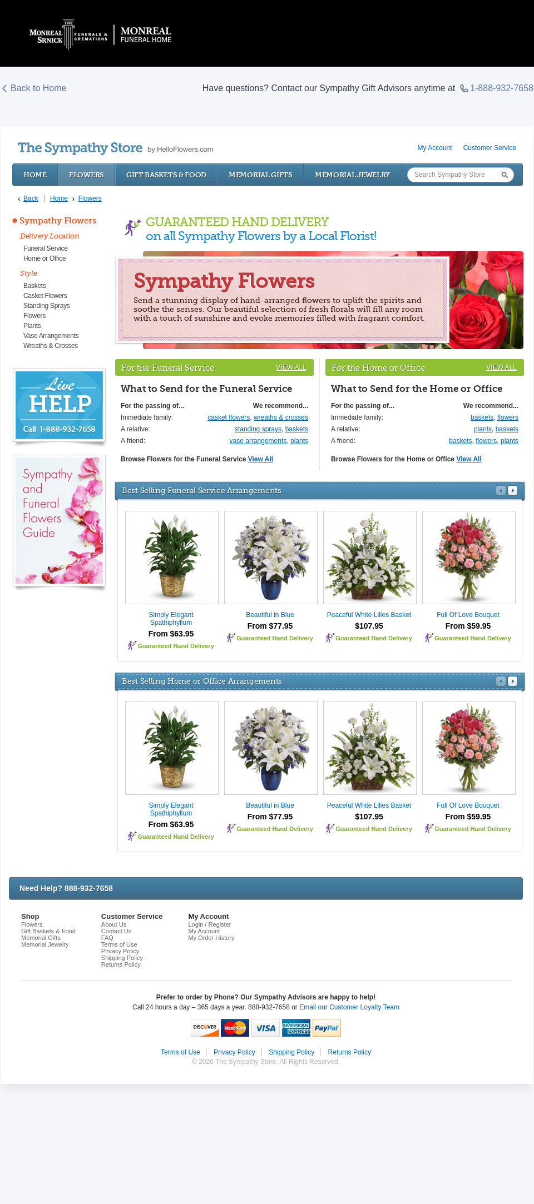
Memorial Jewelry (352, 175)
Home (35, 175)
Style (28, 273)
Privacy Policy (120, 951)
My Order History (211, 937)
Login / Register (209, 924)
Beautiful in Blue (270, 615)
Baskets (34, 286)
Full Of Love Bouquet (468, 615)
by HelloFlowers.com (115, 148)
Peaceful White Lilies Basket (369, 615)
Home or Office (44, 258)
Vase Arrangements (50, 336)
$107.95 (369, 625)
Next (512, 490)
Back (30, 198)
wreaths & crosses (281, 417)
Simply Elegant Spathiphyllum (171, 618)
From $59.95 (468, 625)
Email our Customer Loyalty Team (349, 1007)
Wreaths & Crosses (50, 346)
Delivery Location (50, 236)
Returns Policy (121, 964)
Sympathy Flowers (57, 221)
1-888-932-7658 (496, 88)
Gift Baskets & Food (166, 175)
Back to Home (33, 88)
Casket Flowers (45, 296)
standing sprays (258, 429)
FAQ (107, 937)
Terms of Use (119, 944)
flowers (507, 417)
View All (291, 367)
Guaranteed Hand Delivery (175, 646)
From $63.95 (171, 633)
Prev (501, 490)
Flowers (86, 175)
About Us (113, 924)
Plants (32, 326)
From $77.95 (270, 625)
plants (299, 441)
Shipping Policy (122, 957)
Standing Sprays (46, 306)
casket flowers (228, 417)
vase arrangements (258, 441)
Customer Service (489, 148)
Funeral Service (45, 248)
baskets (296, 429)
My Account (435, 148)
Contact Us (116, 931)
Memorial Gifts (261, 175)
